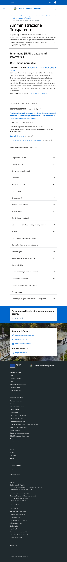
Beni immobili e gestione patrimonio (24, 238)
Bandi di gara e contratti (20, 218)
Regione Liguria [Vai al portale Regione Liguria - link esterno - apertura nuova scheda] (14, 2)
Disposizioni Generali (19, 157)
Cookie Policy (14, 526)
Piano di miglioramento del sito (19, 535)
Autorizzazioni (14, 412)
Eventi (12, 472)
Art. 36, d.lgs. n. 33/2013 (35, 67)
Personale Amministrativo (18, 384)
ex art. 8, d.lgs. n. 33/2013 (39, 93)
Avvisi (12, 458)
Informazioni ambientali (20, 278)
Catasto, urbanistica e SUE (18, 415)
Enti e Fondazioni (15, 387)
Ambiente (13, 404)
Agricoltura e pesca (16, 401)
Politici (12, 381)
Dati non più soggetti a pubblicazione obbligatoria (29, 298)
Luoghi (12, 469)
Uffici (11, 376)
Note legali (13, 529)
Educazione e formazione (17, 421)
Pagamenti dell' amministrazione (23, 258)
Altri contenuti (17, 292)
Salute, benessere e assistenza (19, 433)
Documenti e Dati (15, 390)
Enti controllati (17, 198)
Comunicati (13, 455)
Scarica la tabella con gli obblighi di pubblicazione (26, 140)
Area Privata (14, 545)
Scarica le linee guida (17, 136)
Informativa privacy (16, 523)
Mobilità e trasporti (15, 430)
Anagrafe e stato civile (17, 407)
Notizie (12, 452)
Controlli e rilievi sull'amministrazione (25, 245)
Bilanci (14, 231)
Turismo (12, 439)
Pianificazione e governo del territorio (25, 272)
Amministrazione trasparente (19, 520)
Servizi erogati (17, 251)
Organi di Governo (15, 378)
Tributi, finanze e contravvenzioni (20, 436)
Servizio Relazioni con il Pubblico (19, 494)
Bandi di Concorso (18, 184)
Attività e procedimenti (20, 204)
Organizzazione (17, 164)
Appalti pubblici (14, 410)
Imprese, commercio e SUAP (18, 427)
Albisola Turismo (15, 475)
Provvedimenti (17, 211)
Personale (15, 177)
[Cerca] (55, 8)
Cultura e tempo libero (16, 418)
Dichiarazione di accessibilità (18, 532)
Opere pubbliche (17, 265)
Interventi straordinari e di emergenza (25, 285)
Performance (16, 191)
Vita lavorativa (14, 442)
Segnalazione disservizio (17, 514)
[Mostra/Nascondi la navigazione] (4, 8)
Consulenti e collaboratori (21, 171)
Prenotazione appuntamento (18, 511)
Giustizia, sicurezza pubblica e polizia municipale (24, 424)
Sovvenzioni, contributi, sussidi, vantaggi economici (29, 225)
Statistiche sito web (16, 538)
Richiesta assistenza (16, 517)
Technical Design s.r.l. (22, 557)
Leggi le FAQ (14, 508)
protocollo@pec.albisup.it (20, 498)
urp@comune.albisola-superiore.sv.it (25, 496)
